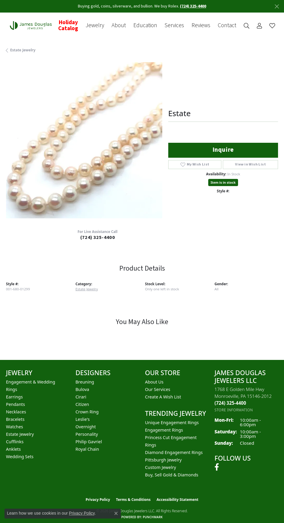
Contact (227, 26)
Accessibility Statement (177, 499)
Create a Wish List (163, 397)
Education (145, 26)
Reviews (201, 26)
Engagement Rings (164, 430)
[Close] (276, 6)
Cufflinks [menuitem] (15, 441)
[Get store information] (233, 409)
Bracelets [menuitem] (15, 419)
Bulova (82, 389)
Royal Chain (87, 449)
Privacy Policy (98, 499)
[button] (246, 26)
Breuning (84, 382)
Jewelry (95, 26)
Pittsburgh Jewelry (163, 460)
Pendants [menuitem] (15, 404)
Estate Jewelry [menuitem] (20, 434)
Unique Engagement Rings (172, 422)
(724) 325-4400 (97, 237)
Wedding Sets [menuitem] (19, 456)
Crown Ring (87, 412)
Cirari (80, 397)
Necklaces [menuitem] (16, 412)
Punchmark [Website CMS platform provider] (153, 517)
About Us (154, 382)
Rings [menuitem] (11, 389)
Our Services (157, 389)
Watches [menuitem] (14, 427)
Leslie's (82, 419)
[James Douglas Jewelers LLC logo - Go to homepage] (32, 25)
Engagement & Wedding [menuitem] (30, 382)
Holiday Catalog (68, 25)
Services (174, 26)
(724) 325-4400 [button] (193, 6)
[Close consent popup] (116, 513)
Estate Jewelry (23, 50)
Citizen (82, 404)
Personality (86, 434)
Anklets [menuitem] (13, 449)
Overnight (85, 427)
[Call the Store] (230, 403)
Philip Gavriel (88, 441)
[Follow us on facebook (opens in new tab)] (216, 467)
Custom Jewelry (160, 467)
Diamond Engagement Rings (174, 452)
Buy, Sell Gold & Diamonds (171, 475)
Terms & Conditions (133, 499)
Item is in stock (223, 182)
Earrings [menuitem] (14, 397)
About (119, 26)
